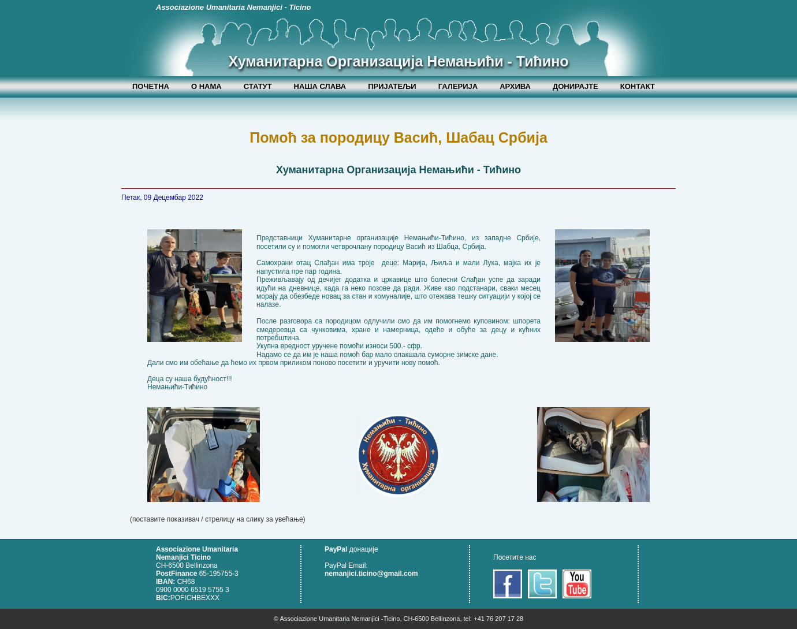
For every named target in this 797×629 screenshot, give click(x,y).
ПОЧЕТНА (150, 86)
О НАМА (206, 86)
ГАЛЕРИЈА (458, 86)
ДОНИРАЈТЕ (575, 86)
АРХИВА (515, 86)
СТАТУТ (258, 86)
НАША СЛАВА (320, 86)
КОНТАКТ (637, 86)
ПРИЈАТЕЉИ (392, 86)
